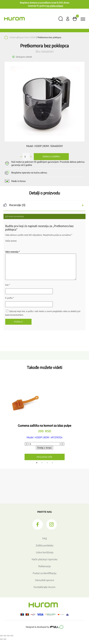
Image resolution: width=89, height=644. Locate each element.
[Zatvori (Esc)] (11, 639)
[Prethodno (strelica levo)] (1, 643)
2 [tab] (42, 467)
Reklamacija (44, 570)
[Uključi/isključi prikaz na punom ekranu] (4, 639)
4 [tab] (52, 467)
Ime (7, 289)
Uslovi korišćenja (44, 556)
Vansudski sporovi (44, 584)
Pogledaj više (44, 461)
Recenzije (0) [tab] (17, 205)
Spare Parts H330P (27, 37)
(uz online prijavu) (54, 6)
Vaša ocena (11, 240)
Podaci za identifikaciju (44, 577)
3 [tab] (47, 467)
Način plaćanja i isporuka (44, 563)
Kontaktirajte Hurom (44, 591)
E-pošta (9, 302)
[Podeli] (8, 639)
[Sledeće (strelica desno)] (4, 643)
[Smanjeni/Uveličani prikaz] (1, 639)
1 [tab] (36, 467)
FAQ (44, 542)
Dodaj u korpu (51, 156)
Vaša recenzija (12, 251)
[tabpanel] (44, 425)
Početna (13, 37)
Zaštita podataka (44, 549)
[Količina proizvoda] (44, 448)
